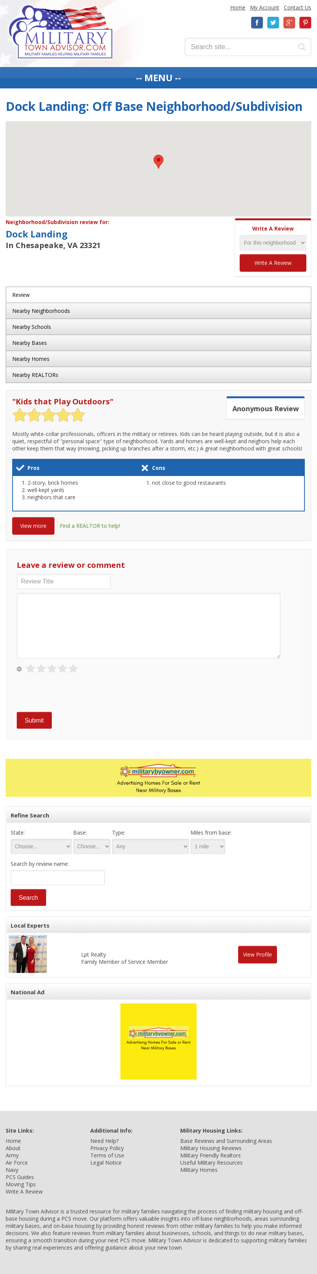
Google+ (289, 23)
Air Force (17, 1162)
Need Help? (104, 1140)
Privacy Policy (107, 1148)
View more (33, 525)
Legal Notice (106, 1162)
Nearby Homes (31, 358)
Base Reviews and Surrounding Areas (226, 1140)
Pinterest (305, 23)
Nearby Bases (29, 342)
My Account (264, 7)
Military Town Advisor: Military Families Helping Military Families (61, 32)
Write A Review (273, 262)
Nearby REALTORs (35, 374)
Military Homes (199, 1169)
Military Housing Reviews (211, 1148)
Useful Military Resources (211, 1162)
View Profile (257, 954)
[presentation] (75, 693)
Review (21, 294)
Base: (80, 832)
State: (18, 832)
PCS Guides (20, 1177)
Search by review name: (40, 863)
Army (12, 1155)
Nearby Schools (31, 326)
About (13, 1148)
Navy (12, 1169)
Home (237, 7)
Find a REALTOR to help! (90, 525)
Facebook (257, 23)
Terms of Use (107, 1155)
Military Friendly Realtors (210, 1155)
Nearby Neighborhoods (41, 310)
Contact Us (297, 7)
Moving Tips (21, 1184)
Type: (118, 832)
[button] (158, 162)
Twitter (273, 23)
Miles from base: (211, 832)
